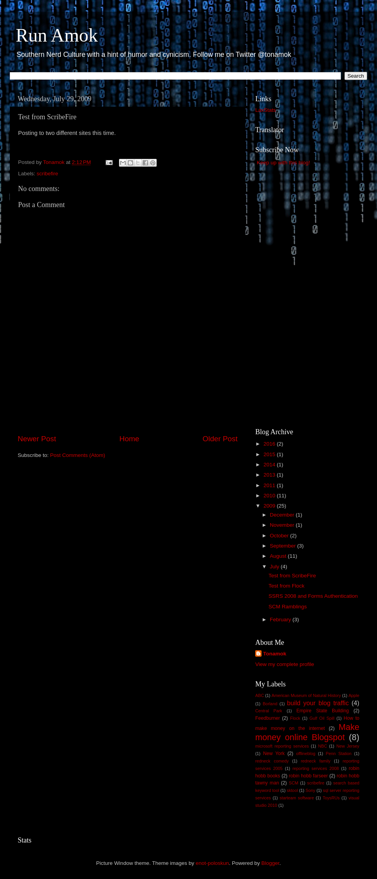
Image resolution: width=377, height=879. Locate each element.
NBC (322, 746)
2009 (270, 506)
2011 (270, 485)
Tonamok (274, 654)
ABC (259, 695)
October (280, 536)
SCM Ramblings (288, 607)
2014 (270, 465)
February (281, 619)
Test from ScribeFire (292, 576)
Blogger (271, 863)
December (283, 515)
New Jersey (347, 746)
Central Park (268, 710)
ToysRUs (331, 797)
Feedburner (267, 718)
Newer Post (37, 439)
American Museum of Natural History (306, 695)
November (283, 525)
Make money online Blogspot (307, 732)
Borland (270, 703)
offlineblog (305, 753)
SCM (293, 783)
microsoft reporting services (282, 746)
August (279, 556)
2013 (270, 475)
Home (129, 439)
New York (274, 753)
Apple (353, 695)
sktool (292, 790)
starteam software (297, 797)
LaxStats (265, 110)
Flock (295, 718)
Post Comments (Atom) (77, 455)
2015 (270, 454)
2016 (270, 444)
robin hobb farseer (308, 776)
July (275, 567)
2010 (270, 496)
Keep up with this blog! (283, 163)
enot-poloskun (212, 863)
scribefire (47, 174)
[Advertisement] (128, 411)
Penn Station (339, 753)
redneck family (315, 761)
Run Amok (57, 35)
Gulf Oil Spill (322, 718)
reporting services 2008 (316, 768)
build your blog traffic (318, 702)
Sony (310, 790)
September (283, 546)
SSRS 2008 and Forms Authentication (313, 596)
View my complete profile (284, 664)
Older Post (220, 439)
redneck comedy (272, 761)
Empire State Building (322, 710)
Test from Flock (287, 586)
